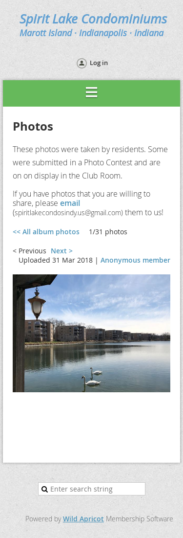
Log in (99, 62)
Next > (62, 250)
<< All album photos (46, 231)
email (70, 203)
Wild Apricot (83, 518)
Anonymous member (135, 260)
